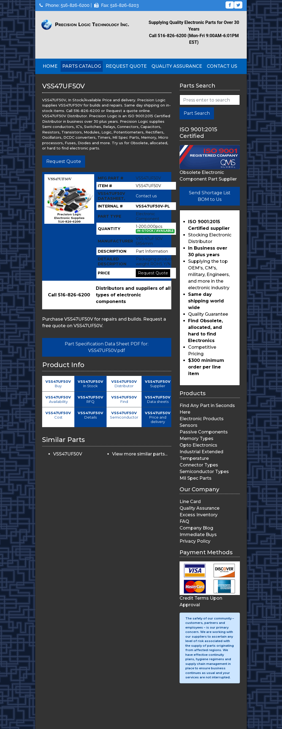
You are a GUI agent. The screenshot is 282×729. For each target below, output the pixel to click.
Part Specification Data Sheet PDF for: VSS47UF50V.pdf (106, 347)
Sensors (188, 425)
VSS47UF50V (67, 454)
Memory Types (196, 438)
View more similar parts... (139, 454)
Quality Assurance (176, 66)
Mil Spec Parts (196, 478)
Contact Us (222, 66)
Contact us (146, 195)
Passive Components (204, 432)
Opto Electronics (198, 445)
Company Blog (196, 528)
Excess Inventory (199, 514)
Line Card (190, 501)
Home (50, 66)
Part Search (197, 113)
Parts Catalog (81, 66)
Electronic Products (202, 418)
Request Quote (126, 66)
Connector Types (199, 465)
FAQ (184, 521)
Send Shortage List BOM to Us (210, 196)
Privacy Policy (195, 541)
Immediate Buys (198, 534)
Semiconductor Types (204, 471)
